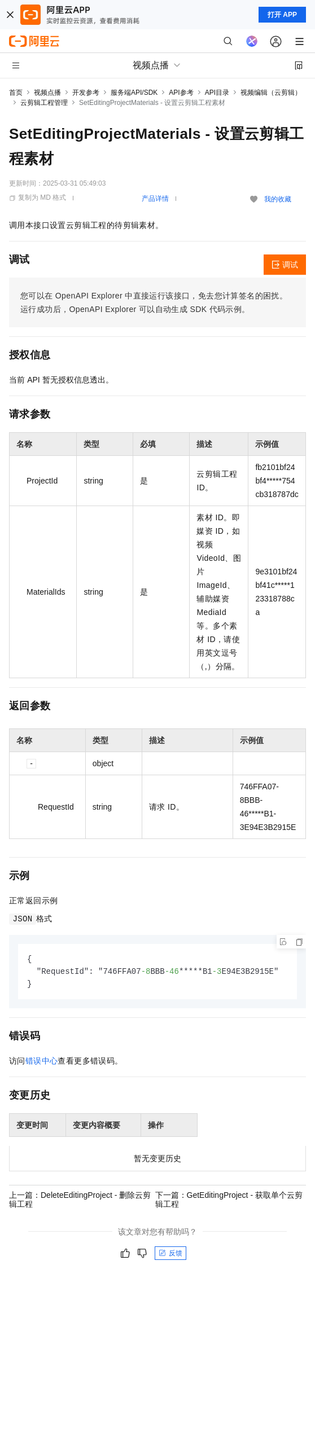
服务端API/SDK (134, 92)
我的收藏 (277, 199)
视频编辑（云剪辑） (270, 92)
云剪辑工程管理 (44, 103)
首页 (16, 92)
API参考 (181, 92)
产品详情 (155, 199)
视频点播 (47, 92)
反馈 (170, 1255)
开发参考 (85, 92)
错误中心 (41, 1062)
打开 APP (282, 15)
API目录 (217, 92)
